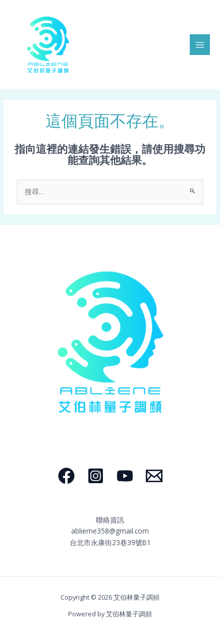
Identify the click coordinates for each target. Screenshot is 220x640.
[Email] (154, 476)
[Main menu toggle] (200, 44)
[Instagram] (95, 476)
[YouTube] (125, 476)
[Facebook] (66, 476)
